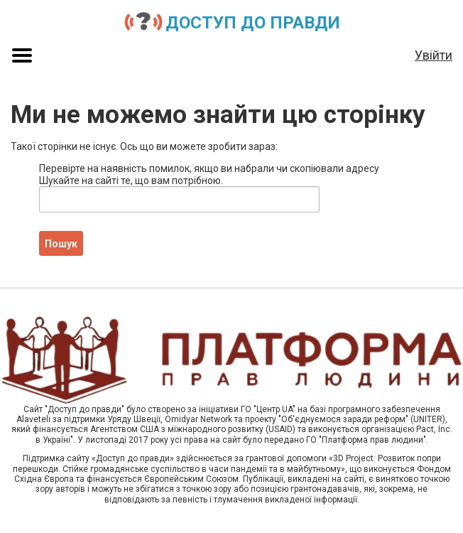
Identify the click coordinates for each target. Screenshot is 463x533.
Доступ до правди (252, 23)
